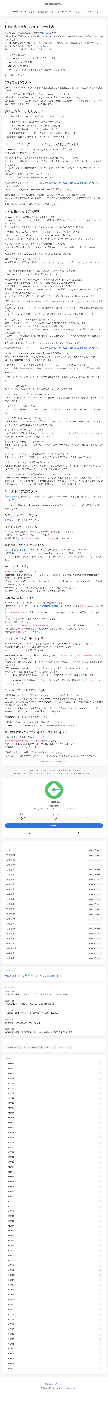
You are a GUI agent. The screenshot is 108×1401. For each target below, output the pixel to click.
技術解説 (48, 976)
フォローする (54, 826)
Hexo (67, 1388)
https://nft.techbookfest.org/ (48, 606)
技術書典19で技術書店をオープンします (23, 1022)
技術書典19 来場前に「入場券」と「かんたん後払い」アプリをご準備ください (40, 1032)
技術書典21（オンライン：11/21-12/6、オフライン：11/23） (65, 12)
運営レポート (56, 976)
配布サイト (10, 161)
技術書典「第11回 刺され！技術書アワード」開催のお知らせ (32, 1013)
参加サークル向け (61, 761)
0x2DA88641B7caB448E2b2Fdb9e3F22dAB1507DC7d (67, 183)
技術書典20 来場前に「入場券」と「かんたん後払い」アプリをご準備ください (40, 994)
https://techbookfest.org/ (17, 550)
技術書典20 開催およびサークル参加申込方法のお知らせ (30, 1004)
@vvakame (46, 33)
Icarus (73, 1388)
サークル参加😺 (28, 12)
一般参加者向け (48, 761)
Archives (14, 12)
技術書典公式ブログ (54, 4)
